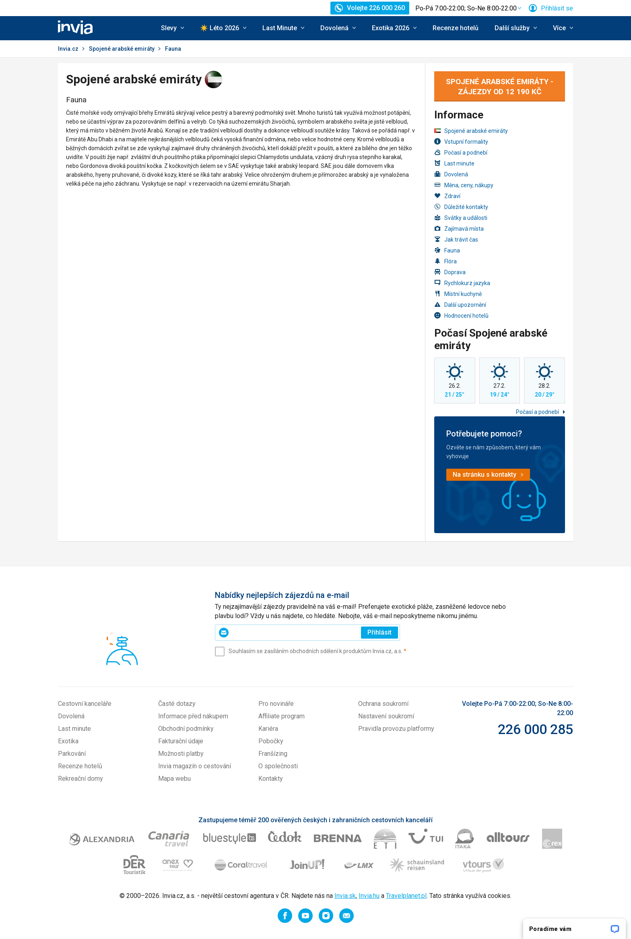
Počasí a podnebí (460, 152)
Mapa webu (174, 778)
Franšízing (272, 753)
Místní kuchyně (458, 293)
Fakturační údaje (180, 741)
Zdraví (447, 195)
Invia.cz (68, 49)
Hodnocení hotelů (461, 315)
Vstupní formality (461, 141)
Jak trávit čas (456, 239)
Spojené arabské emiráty (122, 49)
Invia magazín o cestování (194, 766)
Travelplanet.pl (406, 896)
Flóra (445, 261)
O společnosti (278, 766)
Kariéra (268, 728)
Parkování (72, 753)
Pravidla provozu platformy (396, 728)
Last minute (454, 163)
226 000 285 (535, 729)
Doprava (450, 272)
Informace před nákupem (193, 716)
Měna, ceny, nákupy (463, 185)
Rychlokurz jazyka (462, 282)
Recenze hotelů (455, 28)
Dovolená (451, 174)
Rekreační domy (80, 778)
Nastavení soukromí (386, 716)
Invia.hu (369, 896)
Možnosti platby (181, 753)
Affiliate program (281, 716)
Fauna (447, 250)
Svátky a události (460, 217)
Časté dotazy (177, 703)
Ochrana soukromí (383, 703)
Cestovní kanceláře (84, 703)
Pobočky (270, 741)
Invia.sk (345, 896)
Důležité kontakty (461, 206)
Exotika (68, 741)
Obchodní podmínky (186, 728)
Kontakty (270, 778)
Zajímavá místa (459, 228)
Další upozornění (460, 304)
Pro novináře (276, 703)
